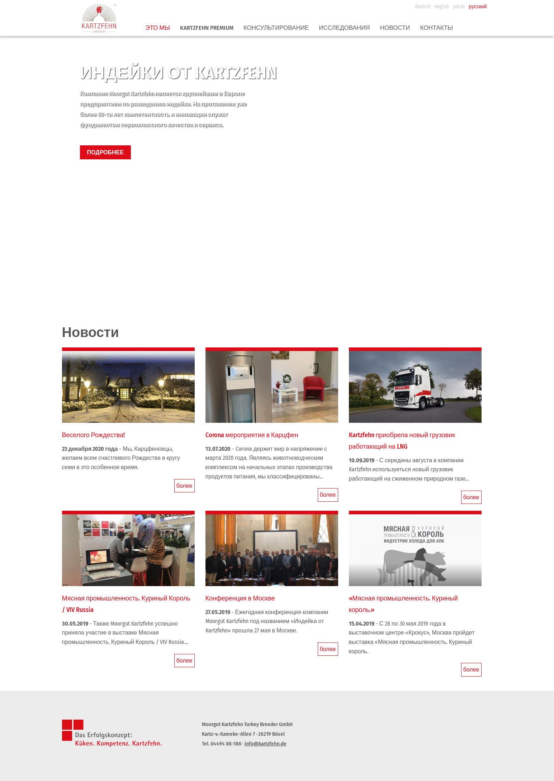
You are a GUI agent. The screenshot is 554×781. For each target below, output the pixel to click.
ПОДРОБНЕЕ (105, 152)
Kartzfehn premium (206, 28)
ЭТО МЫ (158, 28)
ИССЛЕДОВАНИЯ (344, 28)
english (442, 7)
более (184, 485)
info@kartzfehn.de (266, 743)
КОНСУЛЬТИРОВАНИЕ (276, 28)
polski (459, 7)
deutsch (423, 7)
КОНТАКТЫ (436, 28)
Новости (395, 28)
